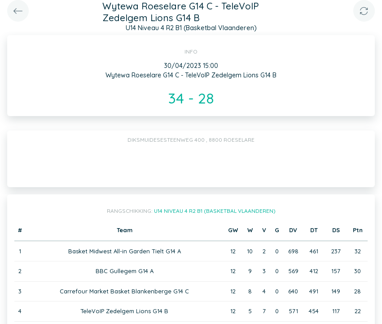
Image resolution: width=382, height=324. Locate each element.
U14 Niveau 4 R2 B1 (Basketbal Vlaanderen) (215, 210)
